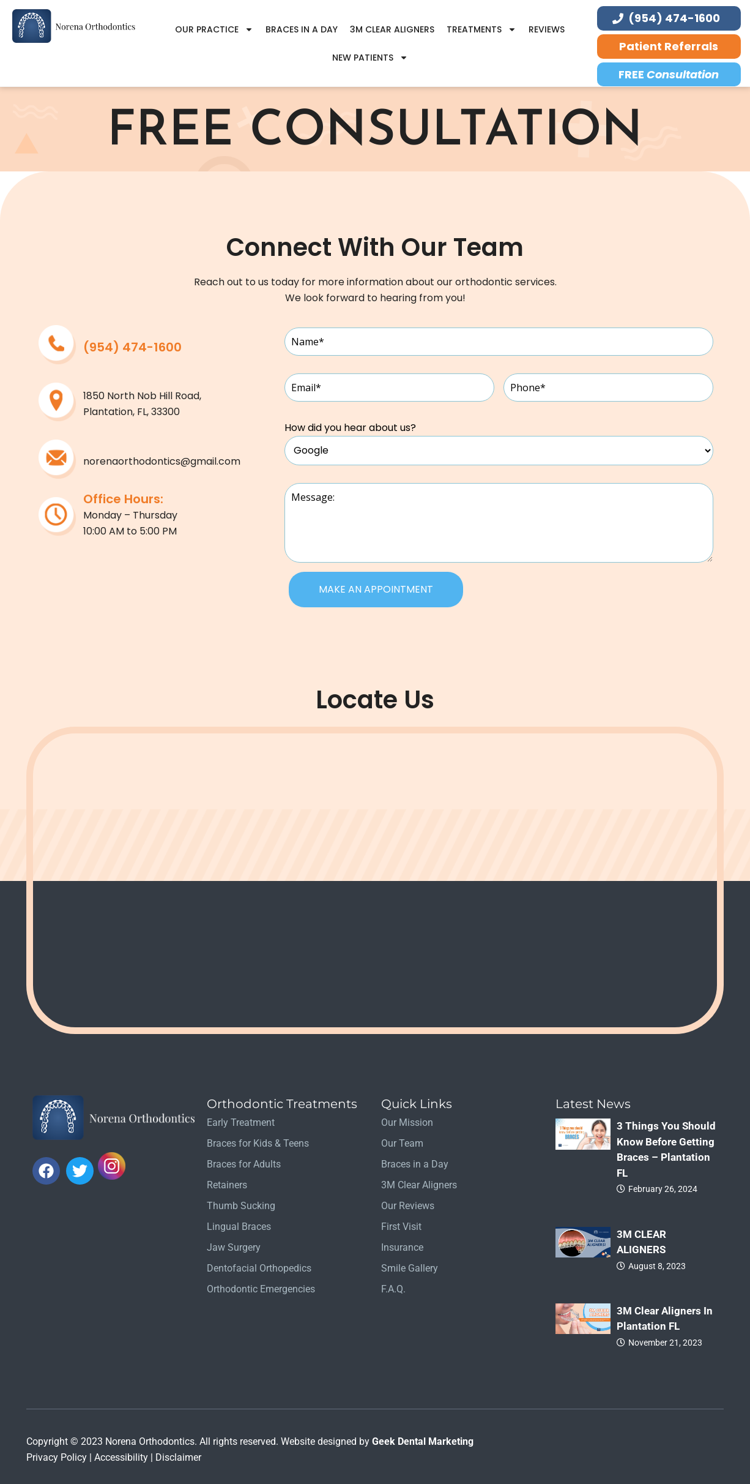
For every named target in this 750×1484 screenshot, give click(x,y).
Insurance (402, 1247)
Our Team (402, 1143)
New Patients (370, 57)
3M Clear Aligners (392, 29)
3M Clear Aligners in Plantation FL (665, 1319)
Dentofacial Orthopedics (259, 1268)
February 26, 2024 (662, 1189)
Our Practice (214, 29)
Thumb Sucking (241, 1206)
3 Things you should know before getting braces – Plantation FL (666, 1149)
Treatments (481, 29)
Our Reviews (407, 1206)
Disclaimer (178, 1457)
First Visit (401, 1226)
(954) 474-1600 (132, 347)
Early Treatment (241, 1122)
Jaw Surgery (234, 1247)
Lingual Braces (239, 1226)
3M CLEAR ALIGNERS (641, 1242)
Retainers (227, 1185)
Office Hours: (123, 499)
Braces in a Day (301, 29)
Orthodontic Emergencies (261, 1289)
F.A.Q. (393, 1289)
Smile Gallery (409, 1268)
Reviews (547, 29)
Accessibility (121, 1457)
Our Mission (407, 1122)
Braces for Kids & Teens (258, 1143)
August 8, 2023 (657, 1266)
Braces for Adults (244, 1164)
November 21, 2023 (665, 1342)
